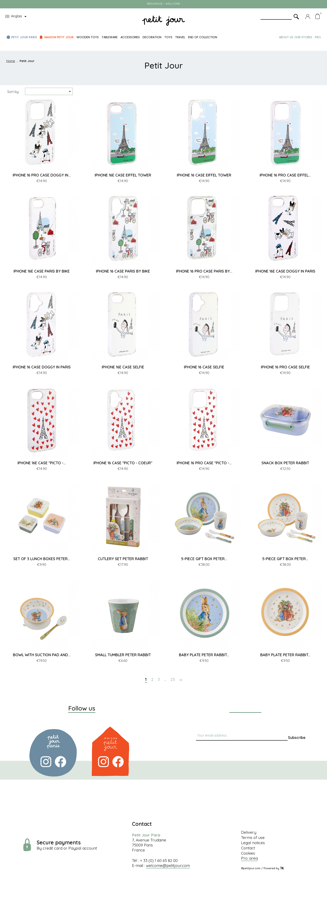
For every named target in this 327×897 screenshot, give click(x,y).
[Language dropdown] (16, 16)
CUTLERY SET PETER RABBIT (123, 558)
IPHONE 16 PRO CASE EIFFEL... (285, 175)
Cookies (248, 853)
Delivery (248, 832)
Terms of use (253, 837)
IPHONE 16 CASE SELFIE (204, 367)
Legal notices (253, 842)
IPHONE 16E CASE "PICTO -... (42, 463)
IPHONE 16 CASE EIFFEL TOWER (204, 175)
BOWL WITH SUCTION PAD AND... (41, 654)
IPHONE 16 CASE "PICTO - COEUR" (122, 463)
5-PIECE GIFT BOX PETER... (204, 558)
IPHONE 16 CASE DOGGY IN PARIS (42, 367)
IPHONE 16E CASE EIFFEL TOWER (123, 175)
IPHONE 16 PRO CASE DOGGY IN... (42, 175)
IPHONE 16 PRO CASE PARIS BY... (204, 271)
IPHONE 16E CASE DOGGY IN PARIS (285, 271)
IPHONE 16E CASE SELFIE (123, 367)
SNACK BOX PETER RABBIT (285, 463)
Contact (248, 847)
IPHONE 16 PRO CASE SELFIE (285, 367)
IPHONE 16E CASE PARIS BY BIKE (42, 271)
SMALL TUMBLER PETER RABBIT (123, 654)
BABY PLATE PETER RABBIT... (204, 654)
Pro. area (249, 858)
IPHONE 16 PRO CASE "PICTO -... (204, 463)
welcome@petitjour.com (168, 865)
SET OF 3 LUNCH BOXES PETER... (41, 558)
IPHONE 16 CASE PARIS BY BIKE (123, 271)
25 (172, 680)
